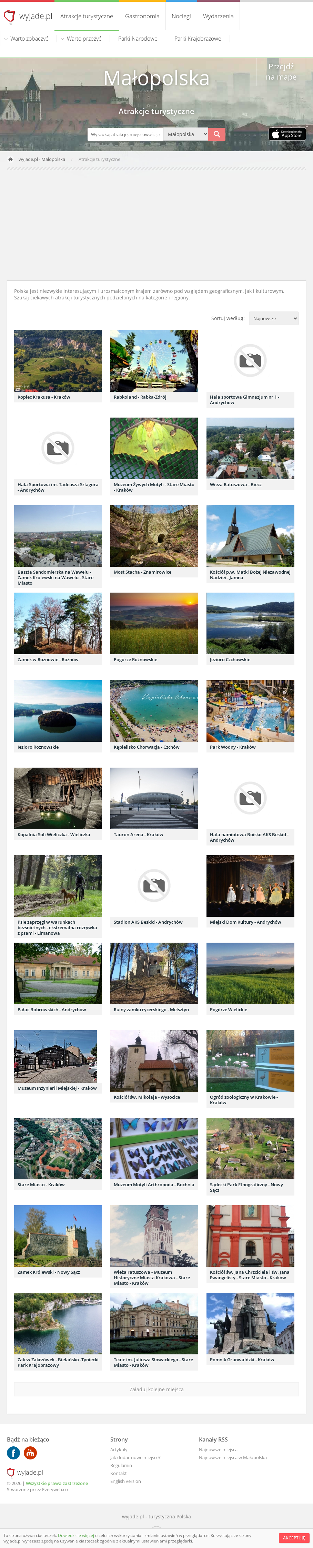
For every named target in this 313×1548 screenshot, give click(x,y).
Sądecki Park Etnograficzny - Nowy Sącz (246, 1187)
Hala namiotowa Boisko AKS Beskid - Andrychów (249, 837)
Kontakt (118, 1473)
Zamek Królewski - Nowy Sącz (49, 1272)
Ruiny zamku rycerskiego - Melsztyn (151, 1009)
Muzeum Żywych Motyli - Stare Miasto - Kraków (154, 487)
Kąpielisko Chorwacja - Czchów (147, 747)
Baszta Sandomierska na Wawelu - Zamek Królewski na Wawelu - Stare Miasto (55, 577)
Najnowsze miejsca (218, 1449)
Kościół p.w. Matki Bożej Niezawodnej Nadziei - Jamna (250, 574)
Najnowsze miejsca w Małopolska (233, 1457)
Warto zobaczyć (29, 38)
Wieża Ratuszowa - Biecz (236, 484)
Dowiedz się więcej (76, 1535)
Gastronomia (142, 16)
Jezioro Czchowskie (230, 659)
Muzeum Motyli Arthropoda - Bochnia (154, 1184)
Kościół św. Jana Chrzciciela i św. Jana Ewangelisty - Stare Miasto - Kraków (250, 1274)
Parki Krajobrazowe (197, 38)
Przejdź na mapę (281, 71)
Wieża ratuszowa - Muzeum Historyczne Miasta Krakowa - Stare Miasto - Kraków (152, 1277)
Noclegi (181, 16)
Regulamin (121, 1465)
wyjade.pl (35, 15)
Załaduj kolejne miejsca (157, 1389)
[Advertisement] (156, 225)
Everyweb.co (55, 1489)
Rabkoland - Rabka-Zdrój (140, 397)
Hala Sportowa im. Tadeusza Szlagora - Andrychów (58, 487)
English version (125, 1481)
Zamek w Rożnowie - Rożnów (48, 659)
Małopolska (53, 159)
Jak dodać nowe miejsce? (135, 1457)
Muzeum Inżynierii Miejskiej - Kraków (57, 1088)
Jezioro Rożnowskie (38, 747)
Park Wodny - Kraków (233, 747)
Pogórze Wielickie (228, 1009)
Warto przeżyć (84, 38)
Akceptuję (294, 1538)
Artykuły (119, 1449)
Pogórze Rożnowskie (135, 659)
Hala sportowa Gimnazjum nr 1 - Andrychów (244, 399)
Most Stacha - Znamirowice (142, 572)
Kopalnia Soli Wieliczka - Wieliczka (54, 834)
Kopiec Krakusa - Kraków (44, 397)
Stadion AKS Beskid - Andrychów (148, 922)
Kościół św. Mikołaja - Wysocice (147, 1097)
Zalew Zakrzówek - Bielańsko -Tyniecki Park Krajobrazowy (58, 1362)
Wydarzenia (218, 16)
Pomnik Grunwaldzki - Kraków (242, 1359)
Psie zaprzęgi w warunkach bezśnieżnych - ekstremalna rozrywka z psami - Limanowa (57, 927)
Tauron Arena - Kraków (138, 834)
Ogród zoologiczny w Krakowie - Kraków (244, 1099)
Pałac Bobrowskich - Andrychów (52, 1009)
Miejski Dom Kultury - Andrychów (245, 922)
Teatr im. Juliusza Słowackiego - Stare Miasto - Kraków (153, 1362)
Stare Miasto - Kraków (41, 1184)
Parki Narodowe (138, 38)
